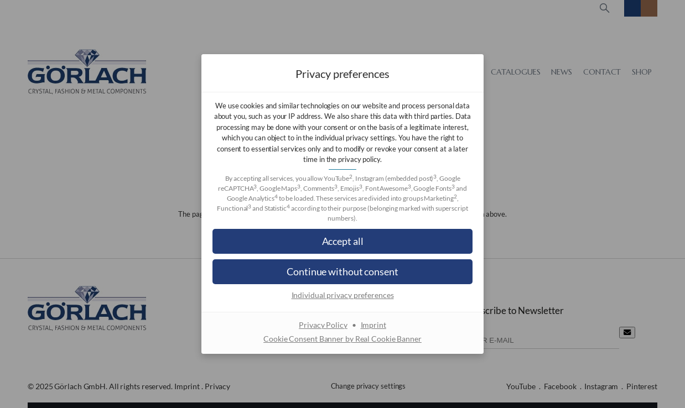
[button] (342, 241)
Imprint (373, 324)
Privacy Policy (323, 324)
